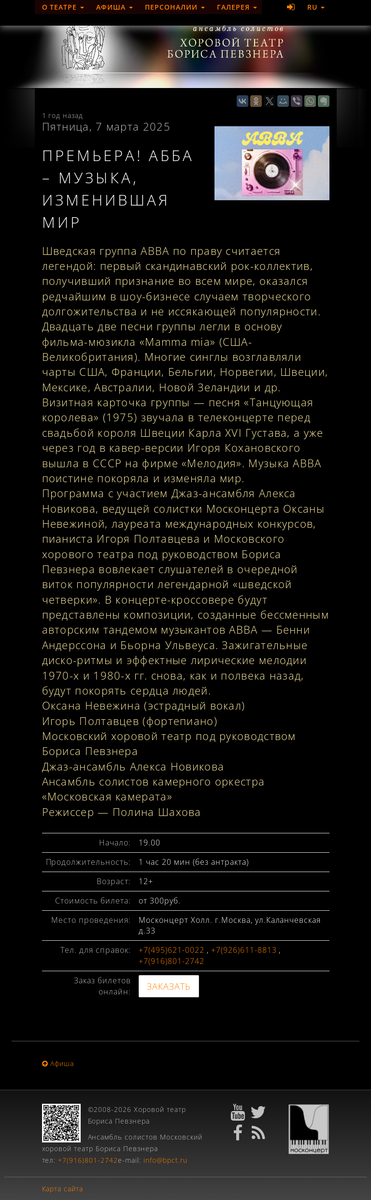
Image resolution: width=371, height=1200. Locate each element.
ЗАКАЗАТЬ (169, 986)
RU (316, 7)
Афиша (114, 7)
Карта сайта (63, 1188)
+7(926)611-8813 (244, 950)
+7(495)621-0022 (171, 950)
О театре (63, 7)
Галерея (237, 7)
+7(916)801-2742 (171, 961)
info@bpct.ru (165, 1160)
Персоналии (175, 7)
